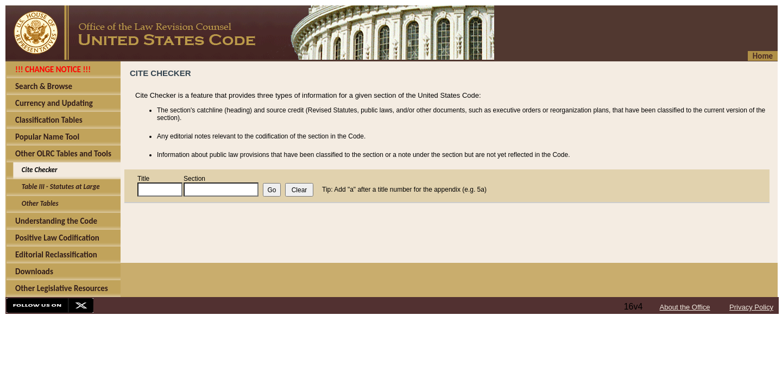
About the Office (685, 307)
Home (763, 56)
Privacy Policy (751, 307)
